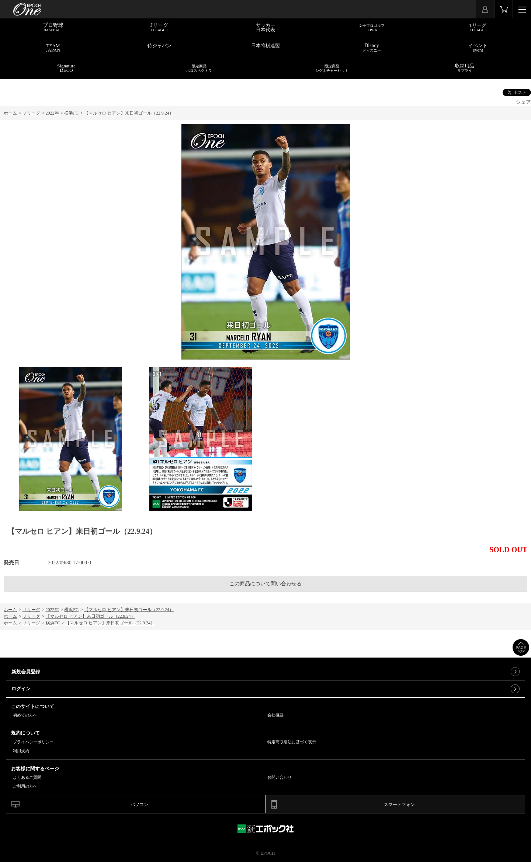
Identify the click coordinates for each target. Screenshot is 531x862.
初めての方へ (25, 715)
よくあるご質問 (27, 777)
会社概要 (275, 715)
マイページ (485, 9)
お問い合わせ (279, 777)
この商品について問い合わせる (265, 583)
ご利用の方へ (25, 786)
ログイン (21, 688)
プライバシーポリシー (33, 742)
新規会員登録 (25, 671)
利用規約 (21, 751)
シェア (523, 102)
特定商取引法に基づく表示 (291, 742)
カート (503, 9)
